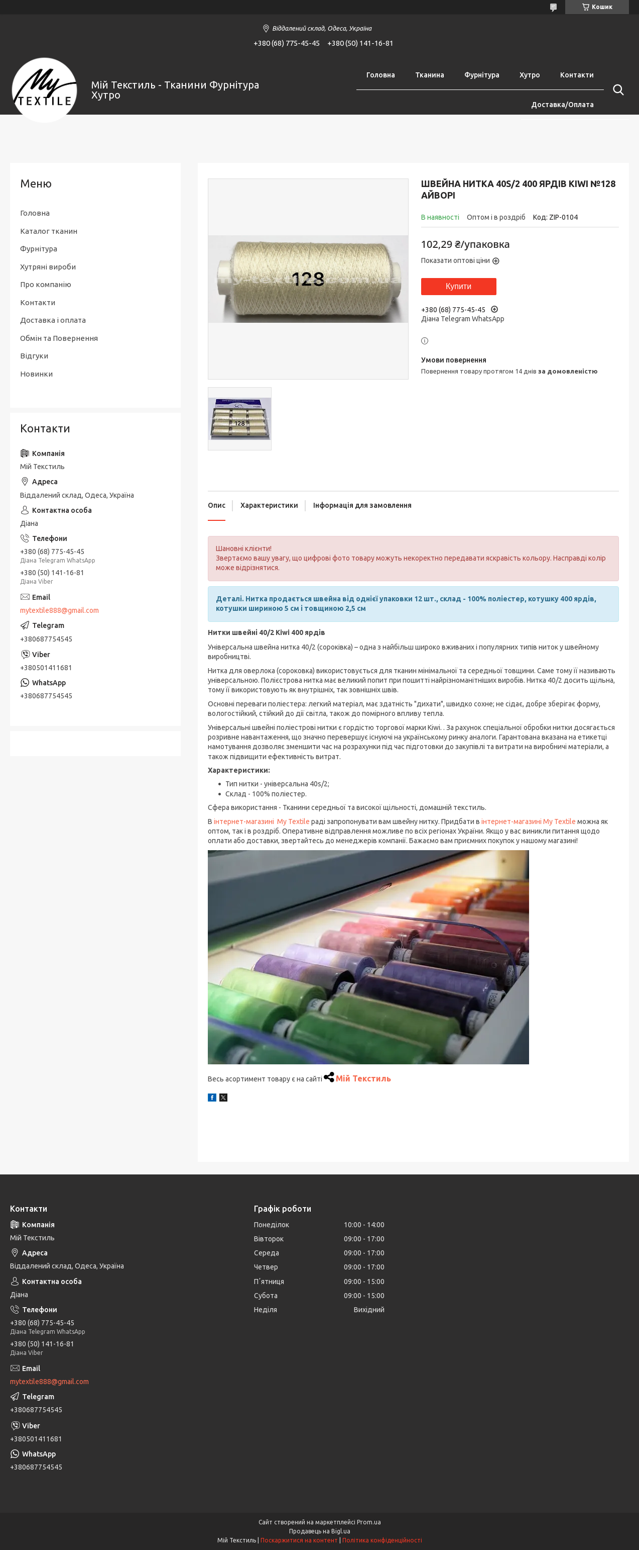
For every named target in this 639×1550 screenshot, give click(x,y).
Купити (458, 286)
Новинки (36, 374)
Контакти (577, 75)
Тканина (429, 75)
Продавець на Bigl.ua (319, 1531)
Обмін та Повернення (59, 338)
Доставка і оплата (53, 320)
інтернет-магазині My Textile (262, 821)
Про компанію (45, 284)
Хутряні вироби (48, 266)
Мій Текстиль (363, 1078)
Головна (380, 75)
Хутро (530, 75)
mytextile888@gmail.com (59, 610)
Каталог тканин (48, 231)
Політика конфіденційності (382, 1540)
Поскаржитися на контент (299, 1540)
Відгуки (34, 355)
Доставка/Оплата (562, 105)
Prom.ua (369, 1522)
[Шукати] (616, 90)
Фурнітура (481, 75)
